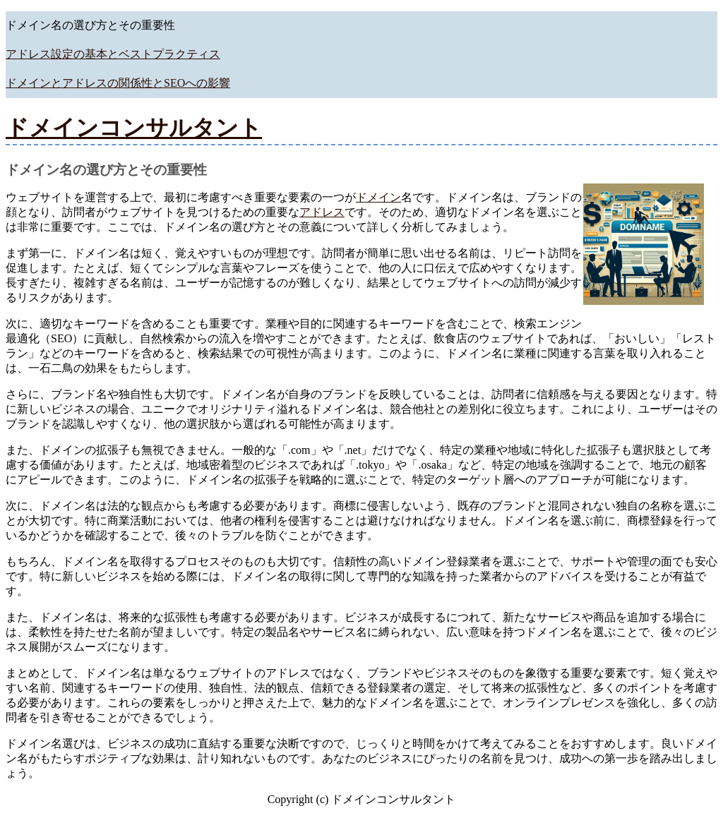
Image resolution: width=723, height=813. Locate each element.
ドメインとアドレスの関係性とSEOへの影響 (118, 83)
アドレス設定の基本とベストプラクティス (113, 54)
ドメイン (378, 197)
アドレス (322, 212)
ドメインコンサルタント (134, 127)
